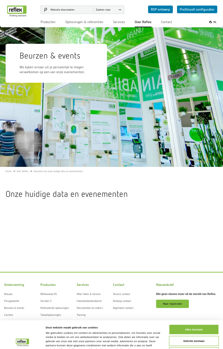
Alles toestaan (194, 303)
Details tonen (188, 342)
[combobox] (82, 10)
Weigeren (194, 326)
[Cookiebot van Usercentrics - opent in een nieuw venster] (22, 342)
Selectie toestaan (194, 314)
